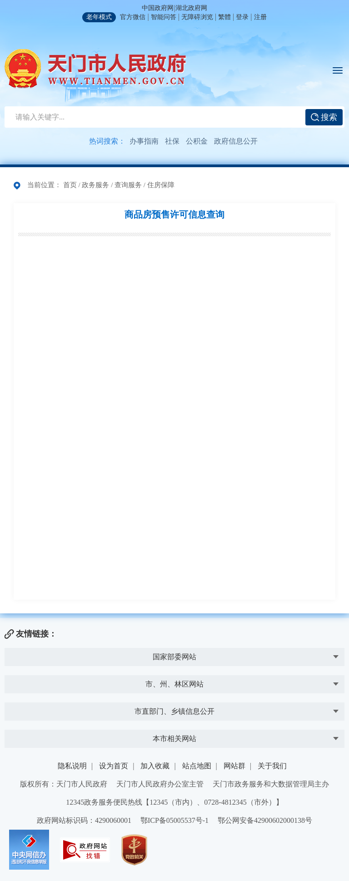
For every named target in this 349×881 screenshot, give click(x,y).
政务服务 (95, 185)
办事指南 (144, 141)
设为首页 (113, 766)
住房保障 (160, 185)
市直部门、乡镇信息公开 (174, 711)
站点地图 (196, 766)
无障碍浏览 (197, 17)
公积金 (197, 141)
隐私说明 (72, 766)
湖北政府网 (191, 8)
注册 (260, 17)
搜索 (324, 117)
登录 (242, 17)
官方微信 (132, 17)
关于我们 (272, 766)
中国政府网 (158, 8)
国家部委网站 (174, 657)
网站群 (234, 766)
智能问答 (163, 17)
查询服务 (128, 185)
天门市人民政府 (95, 68)
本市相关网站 (174, 738)
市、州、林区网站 (174, 684)
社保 (172, 141)
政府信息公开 (236, 141)
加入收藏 (155, 766)
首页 (70, 185)
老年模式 (99, 17)
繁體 (224, 17)
